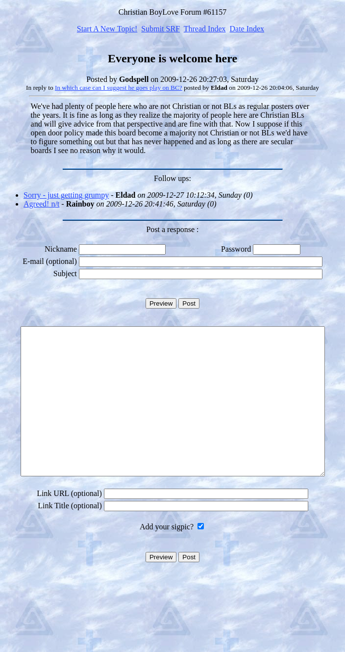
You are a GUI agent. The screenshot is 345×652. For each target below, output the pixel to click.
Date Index (246, 29)
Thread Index (205, 29)
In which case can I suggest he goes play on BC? (118, 87)
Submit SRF (160, 29)
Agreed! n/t (41, 204)
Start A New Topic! (107, 29)
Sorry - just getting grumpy (66, 195)
